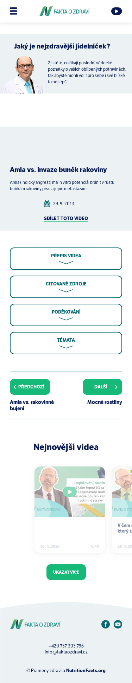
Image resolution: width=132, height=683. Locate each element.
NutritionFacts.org (86, 671)
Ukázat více (66, 572)
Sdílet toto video (66, 218)
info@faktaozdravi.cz (66, 652)
